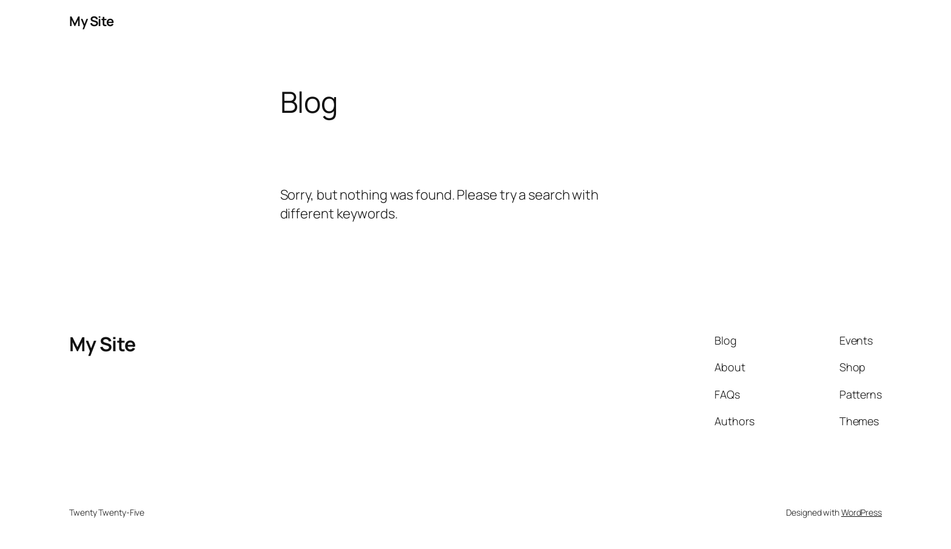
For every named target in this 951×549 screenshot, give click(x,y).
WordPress (861, 512)
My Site (91, 21)
